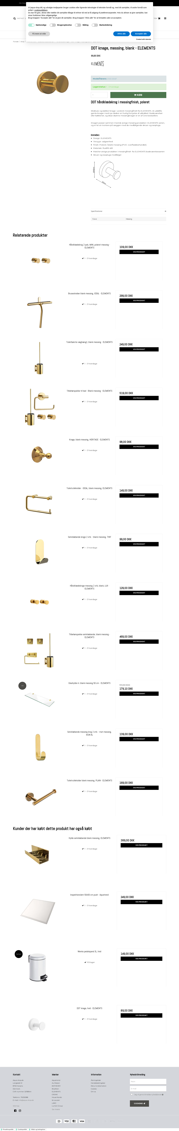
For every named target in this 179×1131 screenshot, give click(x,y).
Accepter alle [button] (141, 34)
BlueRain (55, 1089)
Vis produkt (139, 252)
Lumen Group (57, 1106)
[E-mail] (148, 1089)
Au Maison (56, 1083)
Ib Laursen (56, 1100)
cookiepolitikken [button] (40, 10)
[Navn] (148, 1081)
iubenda (148, 39)
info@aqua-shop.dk (26, 1100)
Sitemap (16, 1106)
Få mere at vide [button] (39, 34)
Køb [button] (137, 95)
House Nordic (57, 1097)
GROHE (55, 1094)
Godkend (138, 1103)
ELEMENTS (56, 1092)
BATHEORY (56, 1086)
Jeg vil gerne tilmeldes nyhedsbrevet (150, 1094)
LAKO (54, 1103)
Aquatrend (56, 1080)
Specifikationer (96, 211)
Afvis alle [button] (121, 34)
